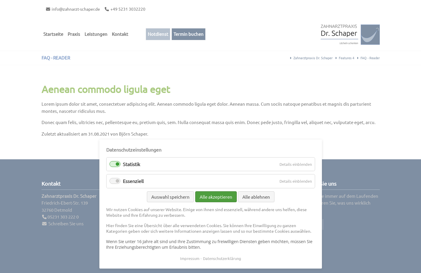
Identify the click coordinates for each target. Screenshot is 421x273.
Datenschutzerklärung (222, 258)
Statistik (131, 164)
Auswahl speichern (170, 197)
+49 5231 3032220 (127, 9)
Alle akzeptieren (216, 197)
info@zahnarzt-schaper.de (76, 9)
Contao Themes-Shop (350, 34)
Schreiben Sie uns (66, 223)
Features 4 (346, 57)
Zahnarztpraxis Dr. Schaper (313, 57)
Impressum (189, 258)
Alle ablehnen (256, 197)
